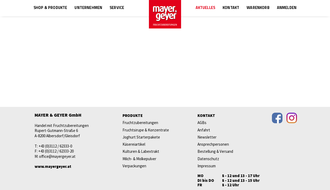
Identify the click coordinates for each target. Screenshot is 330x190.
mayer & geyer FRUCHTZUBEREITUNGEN (165, 14)
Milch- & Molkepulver (139, 158)
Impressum (206, 165)
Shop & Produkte (50, 8)
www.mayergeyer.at (53, 166)
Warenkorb (258, 8)
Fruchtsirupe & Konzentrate (145, 129)
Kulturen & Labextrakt (140, 151)
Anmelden (286, 8)
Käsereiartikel (133, 144)
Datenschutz (208, 158)
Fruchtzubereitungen (140, 122)
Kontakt (231, 8)
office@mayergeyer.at (57, 156)
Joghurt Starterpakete (141, 137)
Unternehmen (88, 8)
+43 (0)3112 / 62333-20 (56, 151)
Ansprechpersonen (213, 144)
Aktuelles (205, 8)
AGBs (201, 122)
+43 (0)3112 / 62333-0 (55, 146)
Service (117, 8)
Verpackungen (134, 165)
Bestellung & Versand (215, 151)
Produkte (132, 115)
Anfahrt (203, 129)
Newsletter (206, 137)
